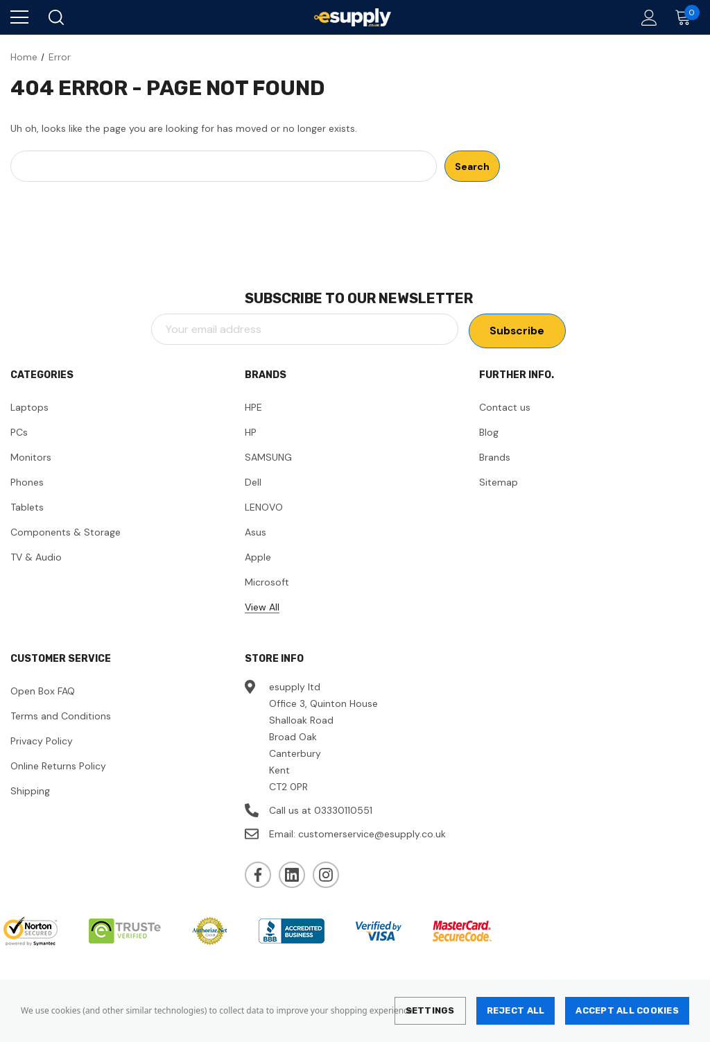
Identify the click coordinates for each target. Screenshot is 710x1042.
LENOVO (264, 507)
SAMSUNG (268, 457)
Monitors (30, 457)
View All (262, 607)
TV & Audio (36, 557)
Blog (489, 432)
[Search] (55, 17)
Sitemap (498, 482)
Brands (494, 457)
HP (251, 432)
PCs (19, 432)
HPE (253, 407)
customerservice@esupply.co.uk (372, 834)
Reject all (516, 1010)
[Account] (646, 18)
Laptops (29, 407)
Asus (255, 532)
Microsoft (267, 582)
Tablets (27, 507)
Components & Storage (65, 532)
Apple (258, 557)
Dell (253, 482)
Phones (27, 482)
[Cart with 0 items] (686, 17)
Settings (430, 1010)
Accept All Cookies (627, 1010)
